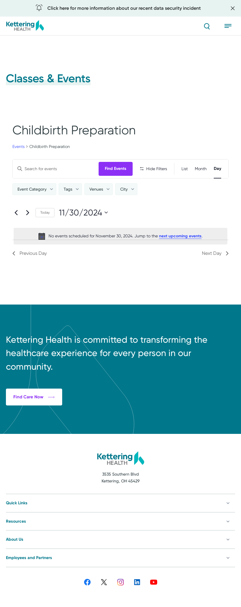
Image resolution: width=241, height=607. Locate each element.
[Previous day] (16, 212)
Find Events (115, 168)
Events (18, 146)
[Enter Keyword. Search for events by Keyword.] (56, 169)
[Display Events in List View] (184, 169)
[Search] (206, 26)
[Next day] (27, 212)
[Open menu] (229, 26)
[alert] (120, 236)
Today (45, 212)
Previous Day (29, 253)
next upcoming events (180, 236)
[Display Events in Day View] (217, 169)
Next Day (215, 253)
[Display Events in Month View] (201, 169)
